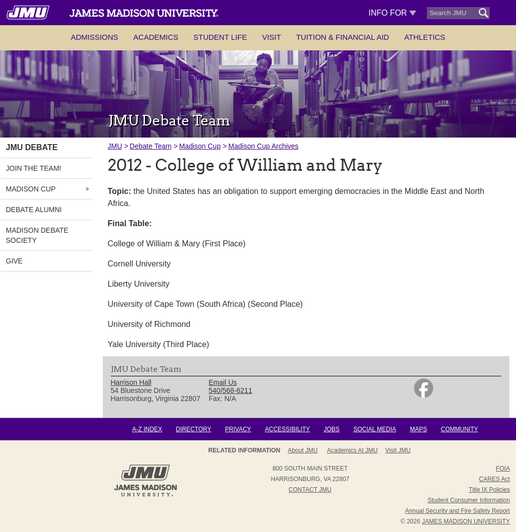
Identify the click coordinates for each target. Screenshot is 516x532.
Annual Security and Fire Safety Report (457, 510)
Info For (392, 13)
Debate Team (150, 146)
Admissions (94, 37)
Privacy (238, 429)
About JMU (302, 450)
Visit (271, 37)
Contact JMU (310, 489)
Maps (418, 429)
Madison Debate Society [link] (37, 235)
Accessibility (287, 429)
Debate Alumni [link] (34, 210)
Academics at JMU (352, 450)
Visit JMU (398, 450)
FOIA (503, 468)
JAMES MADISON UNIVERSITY (466, 521)
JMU (115, 146)
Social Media (374, 429)
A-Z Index (147, 429)
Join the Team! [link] (33, 168)
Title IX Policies (489, 489)
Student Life (220, 37)
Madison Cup (200, 146)
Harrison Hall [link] (131, 382)
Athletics (424, 37)
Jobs (331, 429)
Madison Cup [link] (31, 189)
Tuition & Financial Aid (342, 37)
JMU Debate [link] (32, 147)
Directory (193, 429)
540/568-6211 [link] (230, 390)
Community (459, 429)
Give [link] (14, 261)
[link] (423, 395)
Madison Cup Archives (263, 146)
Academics (156, 37)
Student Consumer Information (469, 500)
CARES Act (494, 479)
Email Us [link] (223, 382)
